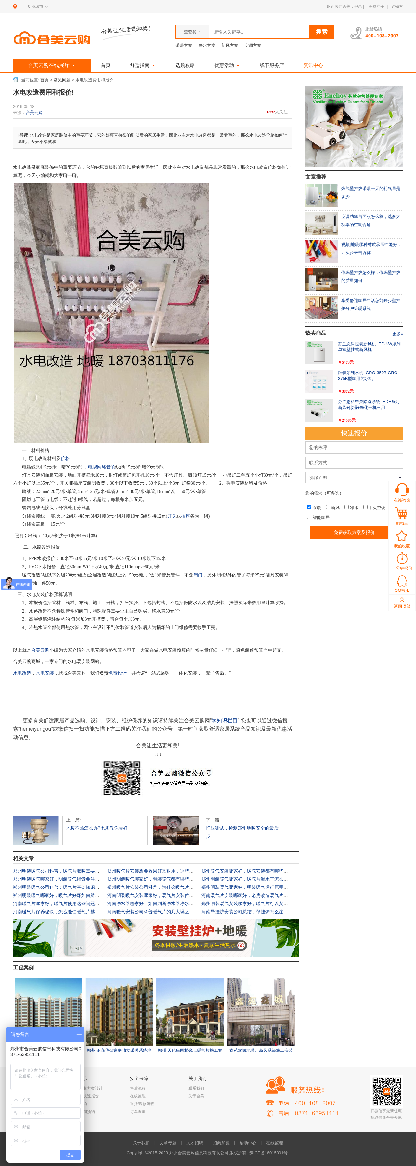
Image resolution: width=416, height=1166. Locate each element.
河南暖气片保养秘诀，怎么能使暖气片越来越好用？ (65, 911)
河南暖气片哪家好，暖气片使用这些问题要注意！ (63, 903)
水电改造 (22, 673)
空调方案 (252, 45)
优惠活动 (227, 65)
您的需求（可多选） (325, 493)
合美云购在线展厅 (52, 65)
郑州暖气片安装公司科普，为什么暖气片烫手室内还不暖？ (166, 887)
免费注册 (376, 6)
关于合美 (196, 1096)
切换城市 (35, 6)
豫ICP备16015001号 (268, 1152)
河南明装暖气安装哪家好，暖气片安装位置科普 (155, 895)
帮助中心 (248, 1142)
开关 (171, 516)
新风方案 (229, 45)
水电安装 (45, 673)
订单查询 (138, 1111)
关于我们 (141, 1142)
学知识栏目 (225, 720)
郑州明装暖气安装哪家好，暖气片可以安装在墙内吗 (254, 903)
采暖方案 (184, 45)
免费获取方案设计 (87, 1088)
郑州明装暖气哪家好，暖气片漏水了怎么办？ (247, 879)
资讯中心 (313, 65)
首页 (105, 65)
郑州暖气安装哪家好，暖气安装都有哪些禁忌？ (249, 871)
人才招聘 (194, 1142)
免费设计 (118, 673)
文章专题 (168, 1142)
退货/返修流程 (142, 1104)
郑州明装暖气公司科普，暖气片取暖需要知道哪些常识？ (70, 871)
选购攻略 (185, 65)
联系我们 (196, 1088)
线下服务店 (272, 65)
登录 (358, 6)
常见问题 (62, 80)
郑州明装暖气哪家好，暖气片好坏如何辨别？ (58, 895)
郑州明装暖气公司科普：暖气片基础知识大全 (58, 887)
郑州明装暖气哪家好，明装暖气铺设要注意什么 (61, 879)
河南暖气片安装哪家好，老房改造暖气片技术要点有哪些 (258, 895)
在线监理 (138, 1096)
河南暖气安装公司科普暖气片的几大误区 (148, 911)
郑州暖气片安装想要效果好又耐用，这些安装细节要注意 (164, 871)
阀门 (197, 575)
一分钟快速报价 (85, 1096)
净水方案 (207, 45)
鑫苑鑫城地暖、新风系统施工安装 (261, 1050)
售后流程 (138, 1088)
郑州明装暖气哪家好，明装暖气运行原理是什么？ (252, 887)
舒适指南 (143, 65)
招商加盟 (221, 1142)
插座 (185, 516)
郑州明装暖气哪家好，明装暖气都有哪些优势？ (155, 879)
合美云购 (34, 112)
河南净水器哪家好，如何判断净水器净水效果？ (155, 903)
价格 (65, 458)
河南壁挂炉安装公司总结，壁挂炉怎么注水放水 (249, 911)
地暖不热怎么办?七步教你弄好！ (99, 828)
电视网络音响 (101, 467)
